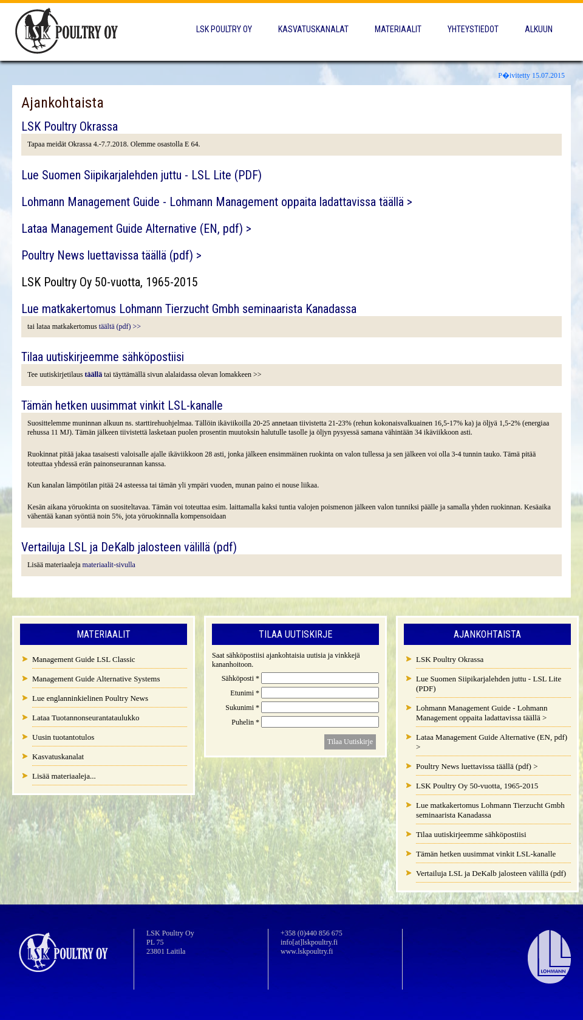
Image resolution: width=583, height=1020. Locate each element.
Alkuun (539, 29)
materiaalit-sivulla (109, 564)
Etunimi (245, 693)
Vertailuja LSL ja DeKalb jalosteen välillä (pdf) (129, 547)
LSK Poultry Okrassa (69, 126)
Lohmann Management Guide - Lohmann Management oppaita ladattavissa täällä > (216, 202)
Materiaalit (398, 29)
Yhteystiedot (473, 29)
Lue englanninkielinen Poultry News (90, 698)
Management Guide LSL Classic (83, 659)
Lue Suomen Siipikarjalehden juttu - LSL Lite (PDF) (141, 175)
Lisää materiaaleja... (64, 776)
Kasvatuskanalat (313, 29)
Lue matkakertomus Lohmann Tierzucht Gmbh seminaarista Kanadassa (188, 309)
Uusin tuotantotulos (63, 737)
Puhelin (246, 722)
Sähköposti (241, 678)
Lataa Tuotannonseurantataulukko (86, 717)
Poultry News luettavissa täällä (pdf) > (111, 255)
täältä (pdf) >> (120, 326)
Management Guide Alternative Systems (96, 678)
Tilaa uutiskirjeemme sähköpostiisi (102, 357)
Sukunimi (243, 707)
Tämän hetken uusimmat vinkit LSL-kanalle (122, 405)
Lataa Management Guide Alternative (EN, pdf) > (136, 228)
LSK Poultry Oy (224, 29)
